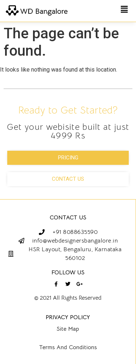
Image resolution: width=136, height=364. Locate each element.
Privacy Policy (68, 317)
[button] (124, 9)
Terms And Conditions (68, 347)
